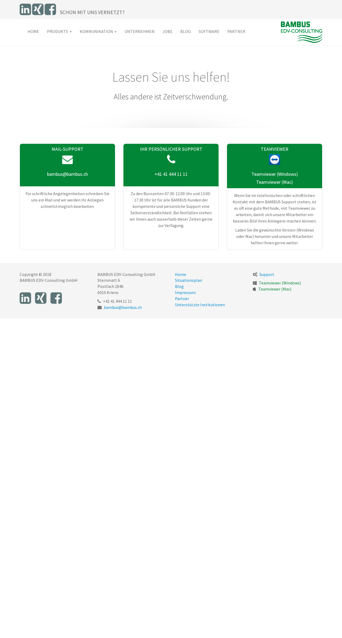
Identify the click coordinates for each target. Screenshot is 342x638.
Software (209, 31)
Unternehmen (140, 31)
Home (33, 31)
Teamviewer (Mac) (274, 182)
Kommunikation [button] (98, 31)
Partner (236, 31)
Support (266, 274)
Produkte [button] (59, 31)
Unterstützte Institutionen (200, 304)
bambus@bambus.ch (67, 174)
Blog (185, 31)
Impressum (185, 292)
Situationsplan (188, 280)
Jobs (167, 31)
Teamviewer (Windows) (274, 174)
